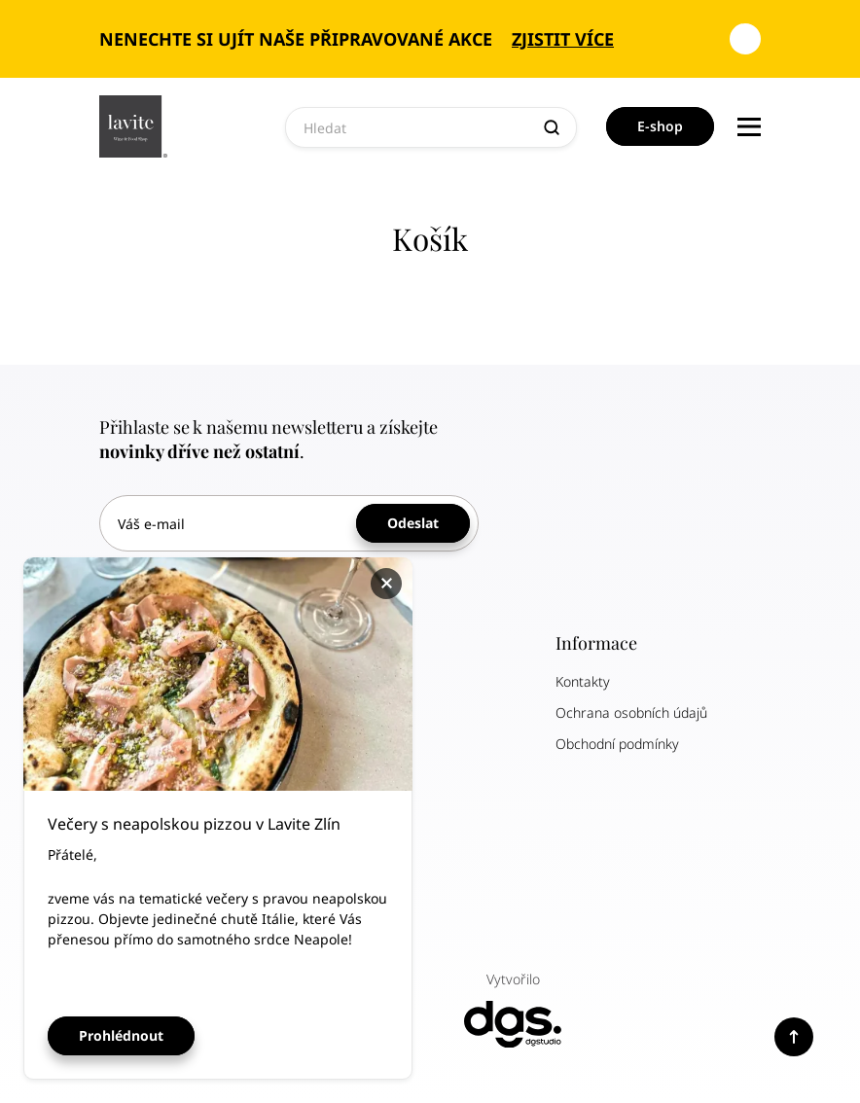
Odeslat (413, 523)
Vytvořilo (512, 1009)
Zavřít (389, 583)
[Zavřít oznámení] (745, 38)
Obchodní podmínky (617, 743)
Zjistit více (563, 39)
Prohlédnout (121, 1035)
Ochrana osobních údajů (631, 712)
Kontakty (582, 681)
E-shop (660, 126)
